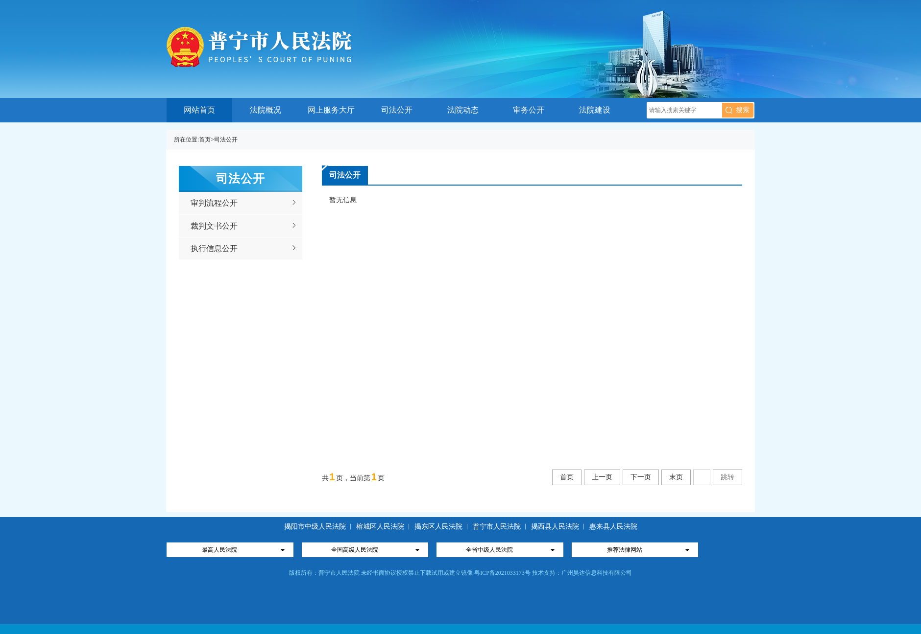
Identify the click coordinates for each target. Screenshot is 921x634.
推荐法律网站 (624, 549)
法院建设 (594, 110)
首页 (205, 139)
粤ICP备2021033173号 (502, 572)
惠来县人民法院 (613, 526)
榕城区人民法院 (381, 526)
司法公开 (396, 110)
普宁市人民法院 (497, 526)
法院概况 (265, 110)
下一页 (640, 477)
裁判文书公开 (214, 226)
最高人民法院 (219, 549)
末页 (676, 477)
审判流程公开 (214, 203)
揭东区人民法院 (438, 526)
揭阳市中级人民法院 (316, 526)
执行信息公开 (214, 248)
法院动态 (463, 110)
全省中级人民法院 (489, 549)
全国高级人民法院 (354, 549)
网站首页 (199, 110)
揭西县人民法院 (555, 526)
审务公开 (528, 110)
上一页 (602, 477)
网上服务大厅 (331, 110)
